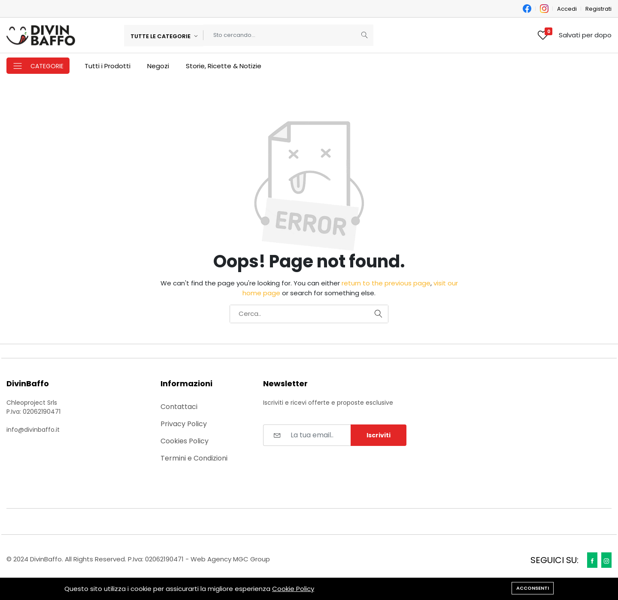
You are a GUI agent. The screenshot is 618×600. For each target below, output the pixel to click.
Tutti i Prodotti (107, 65)
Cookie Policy (293, 588)
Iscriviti (379, 435)
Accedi (567, 9)
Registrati (598, 9)
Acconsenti (532, 588)
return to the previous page (386, 283)
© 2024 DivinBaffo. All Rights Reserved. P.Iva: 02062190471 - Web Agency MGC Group (138, 559)
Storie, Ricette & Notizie (223, 65)
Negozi (158, 65)
